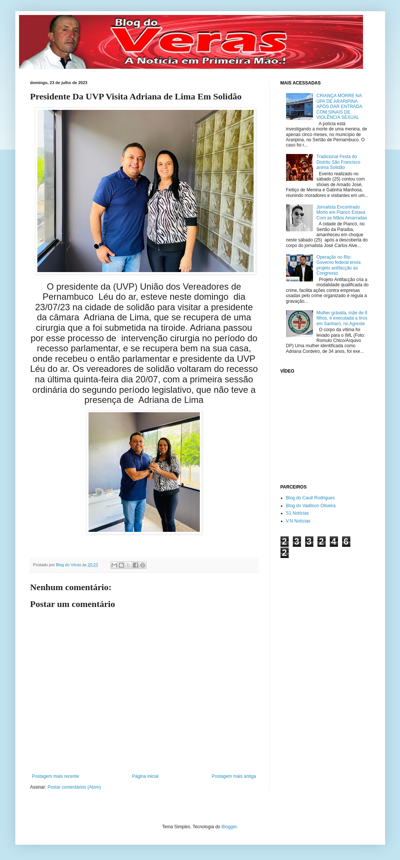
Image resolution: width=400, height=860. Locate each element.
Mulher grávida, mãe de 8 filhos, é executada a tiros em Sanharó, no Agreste (341, 318)
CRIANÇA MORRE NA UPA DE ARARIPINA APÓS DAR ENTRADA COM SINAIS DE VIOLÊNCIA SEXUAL (339, 106)
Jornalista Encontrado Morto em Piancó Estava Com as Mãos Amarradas (341, 212)
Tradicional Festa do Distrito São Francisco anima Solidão (338, 162)
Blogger (229, 826)
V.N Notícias (298, 521)
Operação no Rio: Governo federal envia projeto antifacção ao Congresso (338, 265)
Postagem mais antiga (234, 776)
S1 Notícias (297, 513)
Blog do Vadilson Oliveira (311, 505)
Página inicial (145, 776)
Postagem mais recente (55, 776)
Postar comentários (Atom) (74, 787)
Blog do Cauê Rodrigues (310, 497)
